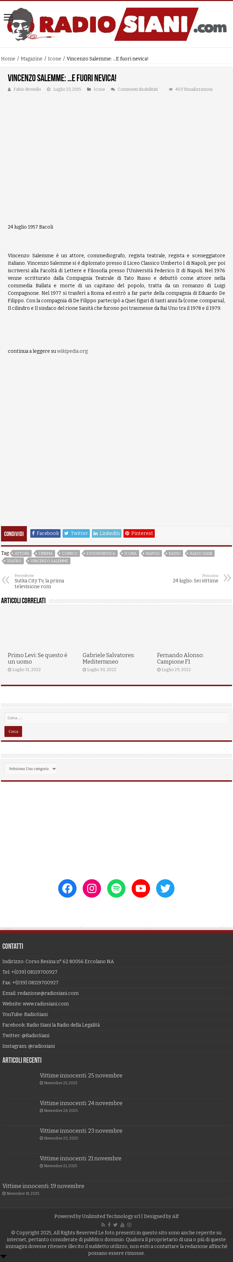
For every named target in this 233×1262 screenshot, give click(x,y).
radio (175, 553)
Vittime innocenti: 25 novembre (81, 1075)
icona (130, 553)
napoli (153, 553)
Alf (175, 1216)
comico (70, 553)
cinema (45, 553)
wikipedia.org (72, 351)
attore (22, 553)
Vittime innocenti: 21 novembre (80, 1158)
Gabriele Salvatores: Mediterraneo (109, 658)
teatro (14, 561)
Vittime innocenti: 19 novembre (43, 1186)
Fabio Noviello (27, 89)
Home (8, 59)
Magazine (32, 59)
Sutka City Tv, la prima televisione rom (49, 582)
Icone (54, 59)
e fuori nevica (101, 553)
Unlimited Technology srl (111, 1216)
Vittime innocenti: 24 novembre (81, 1103)
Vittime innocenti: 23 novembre (81, 1131)
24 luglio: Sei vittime (183, 579)
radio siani (201, 553)
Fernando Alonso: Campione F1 (180, 658)
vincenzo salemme (49, 561)
